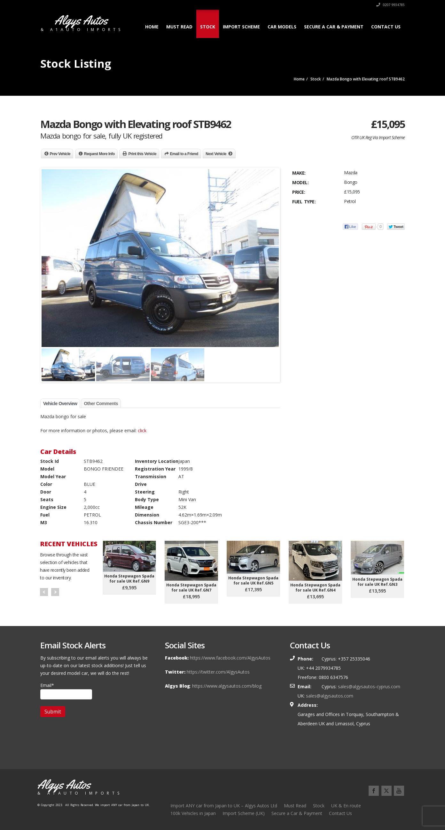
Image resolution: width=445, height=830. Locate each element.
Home (152, 27)
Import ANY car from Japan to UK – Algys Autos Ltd (223, 806)
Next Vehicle (216, 154)
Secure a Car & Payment (333, 27)
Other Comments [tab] (101, 403)
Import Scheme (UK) (243, 813)
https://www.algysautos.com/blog (227, 686)
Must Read (179, 27)
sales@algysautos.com (329, 696)
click (142, 430)
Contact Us (386, 27)
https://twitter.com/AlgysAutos (218, 672)
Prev (44, 592)
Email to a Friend (184, 154)
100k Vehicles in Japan (193, 813)
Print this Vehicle (142, 154)
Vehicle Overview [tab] (60, 403)
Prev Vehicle (60, 154)
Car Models (282, 27)
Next (55, 592)
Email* (66, 690)
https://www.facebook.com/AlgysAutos (230, 658)
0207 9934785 (390, 5)
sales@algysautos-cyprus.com (369, 686)
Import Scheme (241, 27)
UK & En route (346, 806)
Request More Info (99, 154)
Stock (207, 27)
